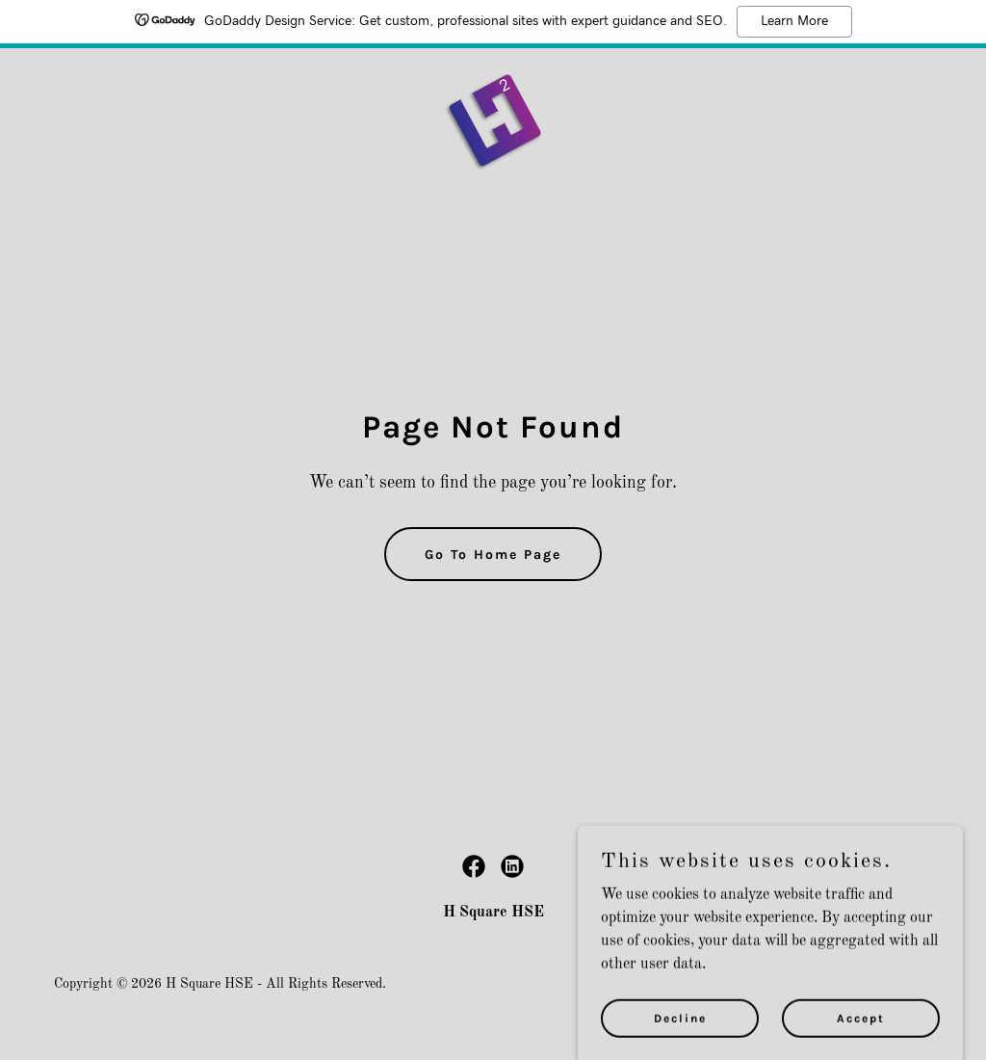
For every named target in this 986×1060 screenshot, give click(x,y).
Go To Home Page (493, 554)
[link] (493, 121)
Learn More (794, 21)
